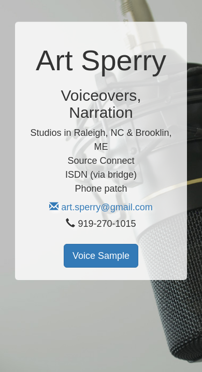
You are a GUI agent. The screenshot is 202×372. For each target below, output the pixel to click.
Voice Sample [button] (101, 256)
